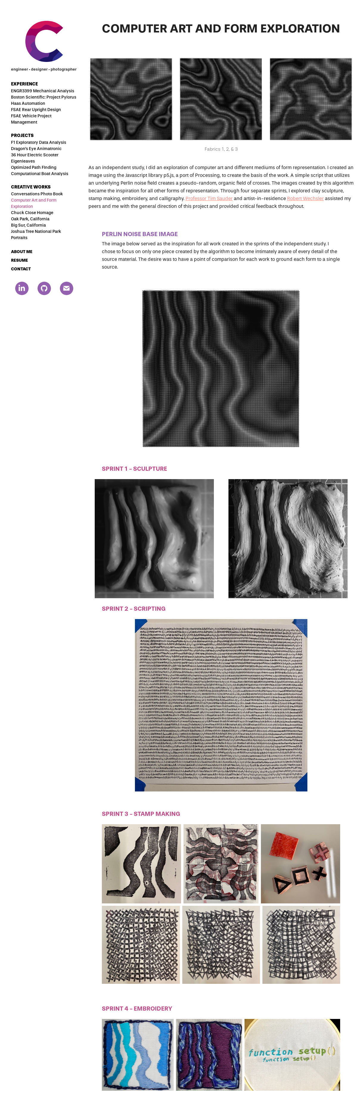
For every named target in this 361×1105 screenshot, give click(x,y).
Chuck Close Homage (32, 212)
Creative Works (31, 187)
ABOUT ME (21, 251)
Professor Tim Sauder (209, 198)
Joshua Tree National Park (36, 231)
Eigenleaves (23, 161)
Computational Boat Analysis (39, 173)
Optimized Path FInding (33, 167)
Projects (22, 135)
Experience (24, 84)
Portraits (19, 237)
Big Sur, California (28, 225)
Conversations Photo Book (37, 194)
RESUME (19, 260)
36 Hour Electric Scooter (34, 155)
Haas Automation (28, 103)
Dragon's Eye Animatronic (36, 148)
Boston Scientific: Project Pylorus (43, 97)
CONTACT (21, 269)
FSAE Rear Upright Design (36, 109)
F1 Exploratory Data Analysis (38, 142)
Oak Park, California (30, 219)
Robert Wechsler (305, 198)
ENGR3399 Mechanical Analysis (42, 90)
